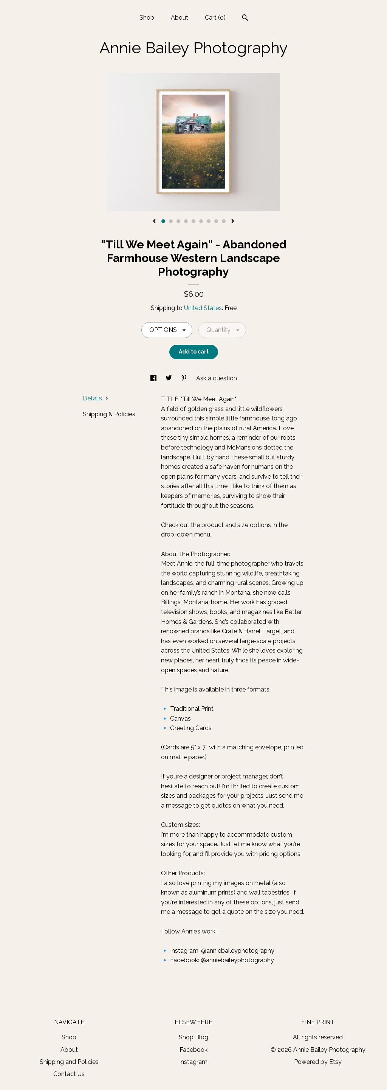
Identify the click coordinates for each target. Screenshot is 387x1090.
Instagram (193, 1061)
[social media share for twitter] (169, 378)
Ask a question (216, 378)
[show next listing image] (233, 221)
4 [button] (186, 221)
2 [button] (171, 221)
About (179, 17)
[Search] (245, 18)
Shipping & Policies (109, 414)
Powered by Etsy (318, 1061)
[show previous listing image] (154, 221)
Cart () (215, 17)
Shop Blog (193, 1037)
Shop (146, 17)
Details (95, 398)
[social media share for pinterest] (185, 378)
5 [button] (193, 221)
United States (203, 308)
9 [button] (224, 221)
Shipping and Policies (69, 1061)
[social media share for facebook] (154, 378)
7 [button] (209, 221)
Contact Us (69, 1074)
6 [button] (201, 221)
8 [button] (216, 221)
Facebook (193, 1049)
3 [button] (178, 221)
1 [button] (163, 221)
